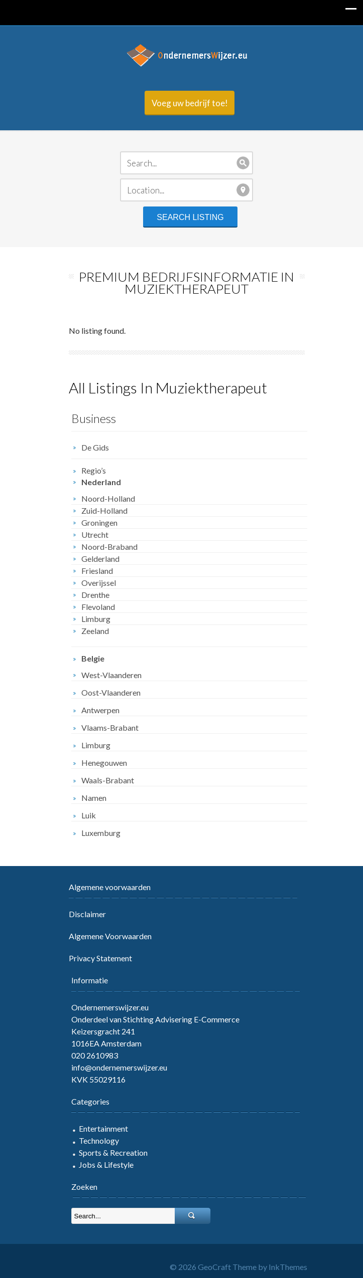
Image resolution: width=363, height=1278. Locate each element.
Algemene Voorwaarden (105, 936)
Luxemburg (95, 832)
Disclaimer (82, 914)
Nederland (96, 482)
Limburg (90, 618)
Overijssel (93, 582)
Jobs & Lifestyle (101, 1164)
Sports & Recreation (108, 1152)
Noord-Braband (104, 546)
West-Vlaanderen (106, 675)
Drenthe (90, 594)
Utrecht (89, 534)
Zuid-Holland (99, 510)
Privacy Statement (95, 958)
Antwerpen (95, 710)
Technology (94, 1140)
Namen (88, 797)
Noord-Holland (103, 498)
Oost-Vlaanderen (106, 692)
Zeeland (90, 630)
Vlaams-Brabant (105, 727)
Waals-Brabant (102, 780)
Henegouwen (99, 762)
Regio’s (88, 470)
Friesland (92, 570)
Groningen (94, 522)
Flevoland (93, 606)
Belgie (87, 658)
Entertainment (98, 1128)
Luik (83, 815)
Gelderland (95, 558)
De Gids (90, 447)
